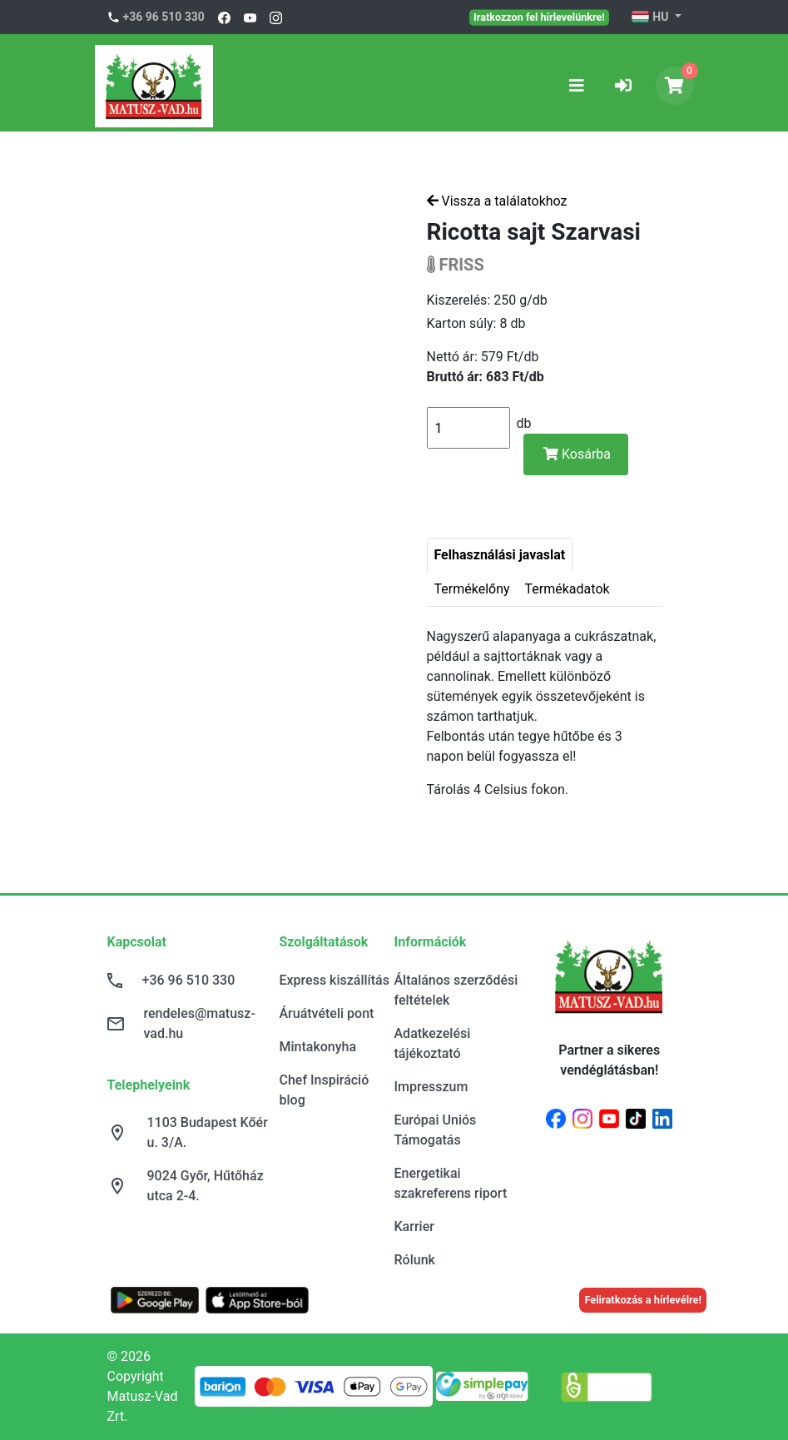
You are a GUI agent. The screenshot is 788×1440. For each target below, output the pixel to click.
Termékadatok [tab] (567, 589)
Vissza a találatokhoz (497, 201)
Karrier (414, 1226)
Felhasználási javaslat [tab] (500, 555)
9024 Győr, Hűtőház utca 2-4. (205, 1186)
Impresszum (431, 1087)
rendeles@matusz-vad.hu (199, 1023)
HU (651, 17)
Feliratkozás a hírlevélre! (642, 1300)
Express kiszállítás (334, 980)
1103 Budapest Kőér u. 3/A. (207, 1132)
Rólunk (414, 1260)
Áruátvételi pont (327, 1013)
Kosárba (577, 454)
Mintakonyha (318, 1047)
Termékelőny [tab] (472, 589)
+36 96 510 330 (164, 16)
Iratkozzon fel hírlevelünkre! (539, 16)
